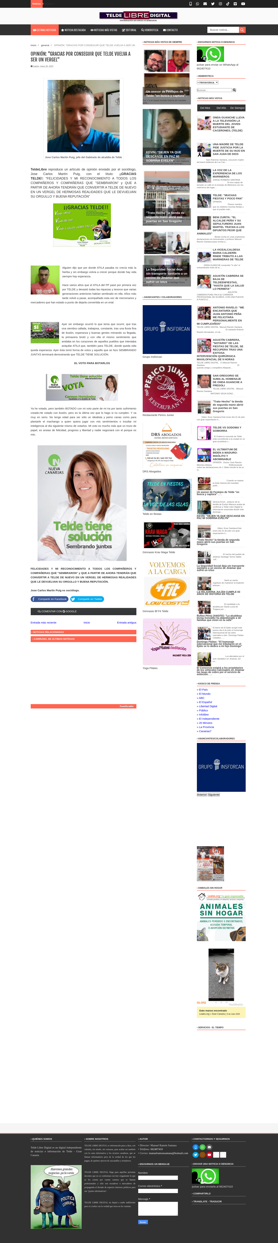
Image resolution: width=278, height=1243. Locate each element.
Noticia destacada (73, 30)
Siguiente (213, 794)
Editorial (129, 30)
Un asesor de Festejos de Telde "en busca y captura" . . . (166, 96)
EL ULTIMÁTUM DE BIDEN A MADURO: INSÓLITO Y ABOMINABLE (225, 454)
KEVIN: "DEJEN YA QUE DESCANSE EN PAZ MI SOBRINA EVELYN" (163, 156)
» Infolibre (203, 714)
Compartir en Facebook (49, 599)
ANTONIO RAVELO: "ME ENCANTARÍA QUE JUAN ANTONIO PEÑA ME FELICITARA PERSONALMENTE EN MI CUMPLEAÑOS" (220, 315)
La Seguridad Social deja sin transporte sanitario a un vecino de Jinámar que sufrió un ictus (220, 568)
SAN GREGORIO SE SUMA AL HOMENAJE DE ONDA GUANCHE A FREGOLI (227, 380)
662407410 (156, 1149)
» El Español (204, 702)
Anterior (202, 794)
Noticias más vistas (103, 30)
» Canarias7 (204, 731)
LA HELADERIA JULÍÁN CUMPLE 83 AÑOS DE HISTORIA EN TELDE (218, 593)
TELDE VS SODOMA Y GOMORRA (227, 429)
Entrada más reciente (44, 622)
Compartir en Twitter (86, 599)
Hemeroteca (149, 30)
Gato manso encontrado (213, 1010)
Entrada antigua (126, 622)
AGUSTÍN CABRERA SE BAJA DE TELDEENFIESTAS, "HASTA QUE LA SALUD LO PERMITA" (228, 282)
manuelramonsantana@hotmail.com (168, 1153)
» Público (202, 710)
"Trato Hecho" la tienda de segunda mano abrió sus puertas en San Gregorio (165, 217)
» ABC (201, 697)
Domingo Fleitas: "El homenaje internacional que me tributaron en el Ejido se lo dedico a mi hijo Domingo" (219, 644)
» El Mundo (204, 693)
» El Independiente (208, 718)
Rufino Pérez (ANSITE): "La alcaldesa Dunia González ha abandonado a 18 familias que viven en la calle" (219, 618)
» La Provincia (205, 727)
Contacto (170, 30)
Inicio (33, 45)
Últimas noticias (44, 30)
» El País (202, 689)
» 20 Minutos (204, 722)
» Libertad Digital (207, 706)
